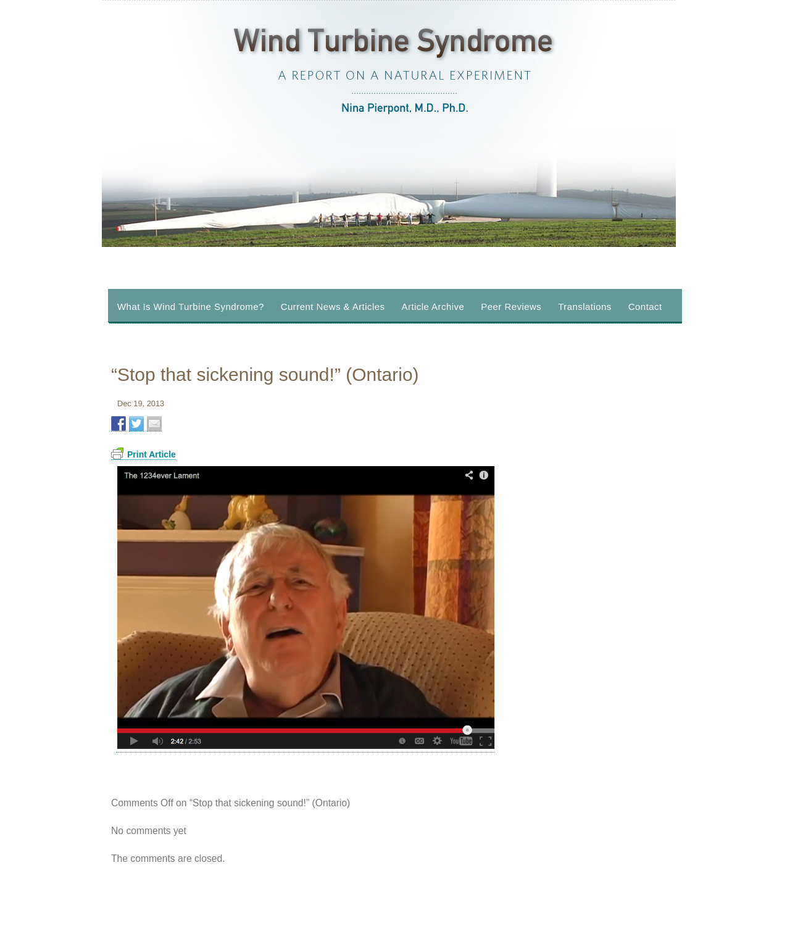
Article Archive (433, 306)
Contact (645, 306)
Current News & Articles (333, 306)
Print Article (143, 454)
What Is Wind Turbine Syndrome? (190, 306)
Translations (585, 306)
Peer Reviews (511, 306)
